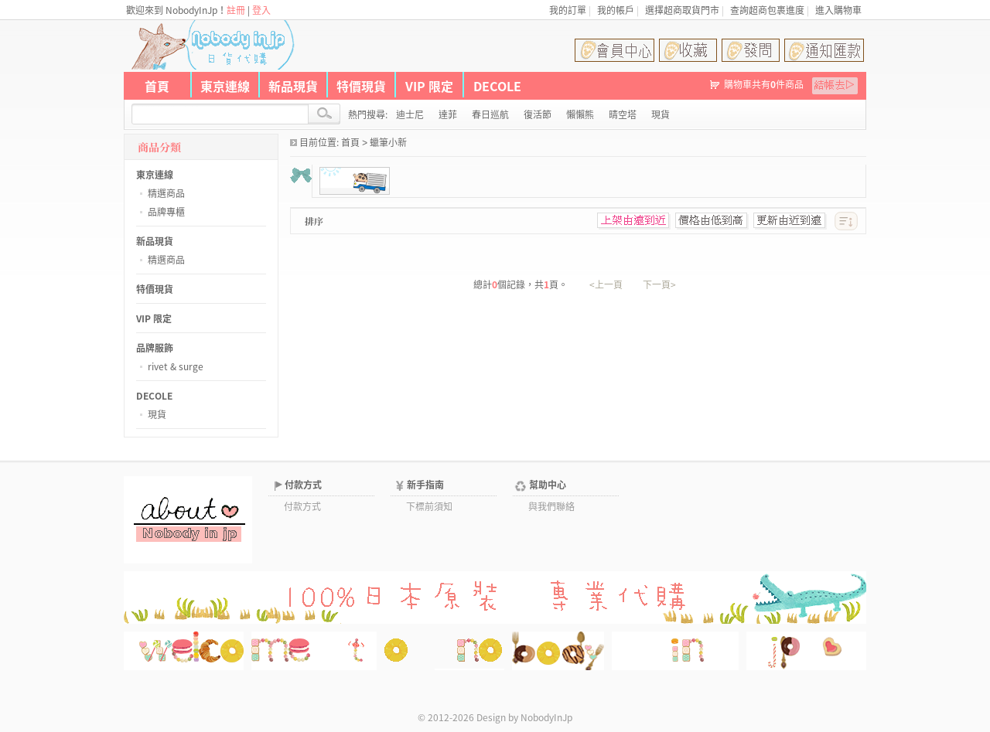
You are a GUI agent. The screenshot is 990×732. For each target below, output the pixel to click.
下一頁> (659, 284)
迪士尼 (410, 114)
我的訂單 (567, 10)
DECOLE (497, 86)
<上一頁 (606, 284)
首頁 (157, 86)
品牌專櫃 (166, 212)
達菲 (448, 114)
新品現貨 (293, 86)
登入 (261, 10)
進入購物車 (838, 10)
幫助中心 (547, 485)
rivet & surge (175, 366)
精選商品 (166, 193)
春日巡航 (490, 114)
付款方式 (303, 485)
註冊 (236, 10)
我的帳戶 (615, 10)
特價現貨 (361, 86)
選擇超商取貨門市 (682, 10)
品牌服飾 (154, 348)
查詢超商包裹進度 (767, 10)
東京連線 (225, 86)
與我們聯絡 (551, 506)
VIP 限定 (429, 86)
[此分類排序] (846, 221)
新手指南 (425, 485)
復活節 (537, 114)
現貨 (157, 414)
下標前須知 (429, 506)
